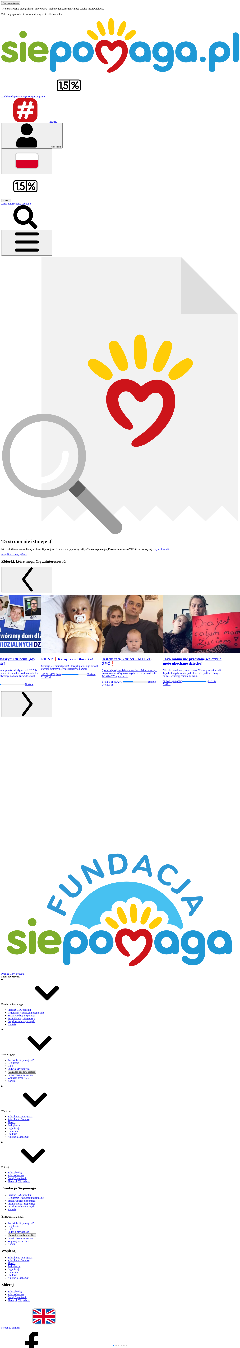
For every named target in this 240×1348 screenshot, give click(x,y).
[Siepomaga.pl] (120, 71)
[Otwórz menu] (26, 243)
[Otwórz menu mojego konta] (32, 135)
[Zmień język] (26, 161)
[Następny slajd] (26, 704)
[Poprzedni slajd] (26, 579)
